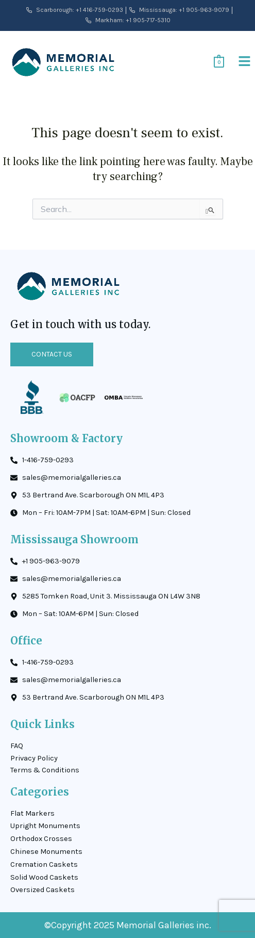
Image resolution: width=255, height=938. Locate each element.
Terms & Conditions (44, 770)
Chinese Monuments (46, 851)
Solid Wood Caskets (44, 877)
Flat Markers (32, 813)
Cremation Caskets (44, 864)
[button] (244, 62)
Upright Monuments (45, 825)
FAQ (16, 745)
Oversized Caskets (42, 889)
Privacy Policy (34, 758)
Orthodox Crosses (41, 838)
